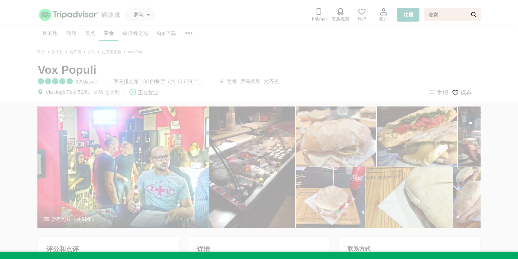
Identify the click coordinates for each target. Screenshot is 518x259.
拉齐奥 (271, 81)
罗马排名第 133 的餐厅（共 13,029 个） (159, 81)
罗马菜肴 (250, 81)
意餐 (232, 81)
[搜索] (452, 14)
